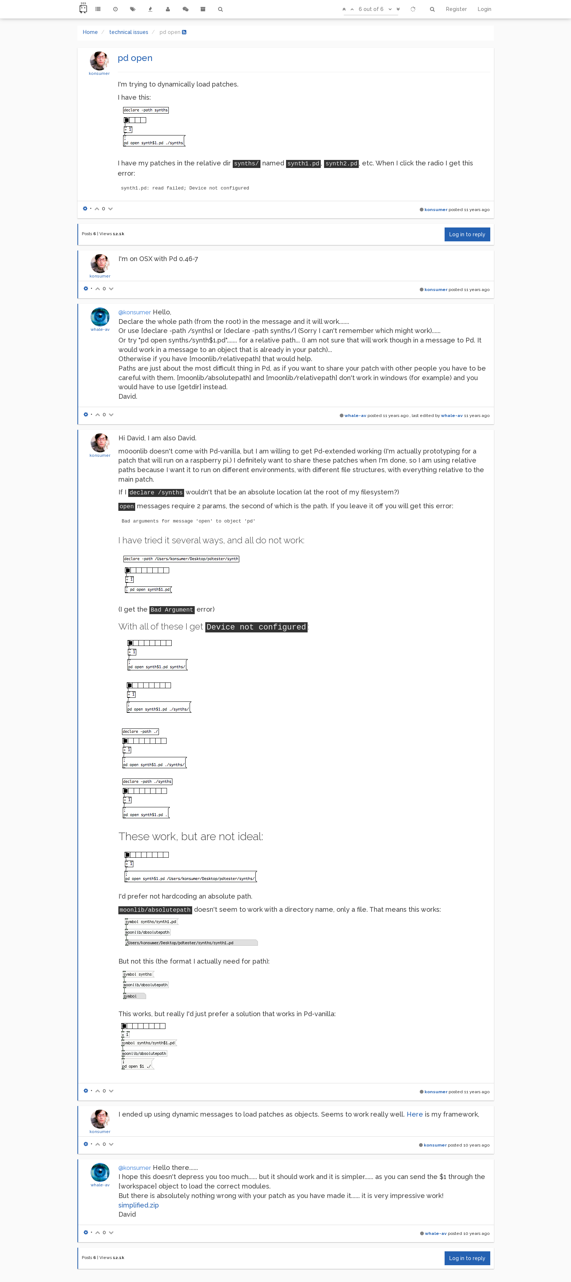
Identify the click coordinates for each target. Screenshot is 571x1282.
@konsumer (134, 312)
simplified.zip (138, 1205)
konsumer (99, 73)
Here (415, 1114)
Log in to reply (467, 234)
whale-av (100, 329)
